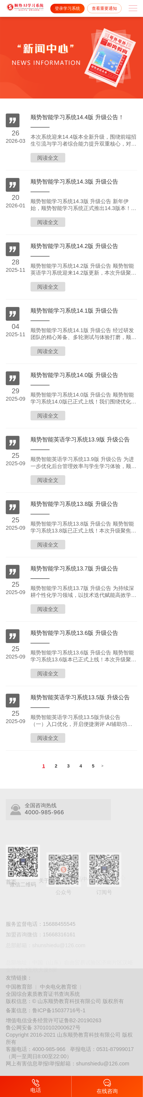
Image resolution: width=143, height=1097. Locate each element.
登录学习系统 (67, 8)
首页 (11, 878)
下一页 (102, 766)
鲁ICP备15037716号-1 (59, 1010)
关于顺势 (49, 877)
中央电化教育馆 (58, 987)
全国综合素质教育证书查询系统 (43, 994)
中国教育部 (19, 987)
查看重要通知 (104, 8)
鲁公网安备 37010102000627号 (43, 1028)
